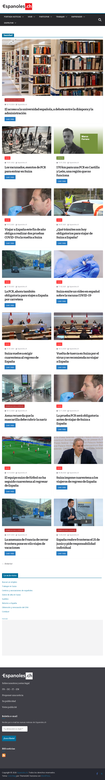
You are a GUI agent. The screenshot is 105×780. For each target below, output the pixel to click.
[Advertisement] (52, 638)
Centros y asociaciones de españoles (17, 590)
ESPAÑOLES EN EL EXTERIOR (15, 100)
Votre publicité (9, 707)
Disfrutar (8, 23)
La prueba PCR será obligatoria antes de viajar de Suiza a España (77, 419)
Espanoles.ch (22, 104)
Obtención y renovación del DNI (15, 607)
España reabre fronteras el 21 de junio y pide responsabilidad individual (78, 543)
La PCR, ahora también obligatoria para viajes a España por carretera (26, 295)
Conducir (5, 611)
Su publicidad (9, 701)
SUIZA (7, 158)
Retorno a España (9, 603)
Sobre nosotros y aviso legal (16, 683)
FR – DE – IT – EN (10, 689)
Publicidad (5, 619)
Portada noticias (12, 16)
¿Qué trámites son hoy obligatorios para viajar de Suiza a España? (74, 233)
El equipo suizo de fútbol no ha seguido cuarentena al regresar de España (26, 481)
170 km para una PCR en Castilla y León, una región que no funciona (78, 171)
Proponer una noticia (12, 695)
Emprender (76, 16)
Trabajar (60, 16)
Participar (44, 16)
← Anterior (7, 563)
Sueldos (5, 599)
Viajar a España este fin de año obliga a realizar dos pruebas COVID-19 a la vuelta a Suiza (25, 233)
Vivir (30, 16)
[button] (22, 17)
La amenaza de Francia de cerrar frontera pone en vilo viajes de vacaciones (26, 543)
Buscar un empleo (9, 582)
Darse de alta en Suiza (11, 594)
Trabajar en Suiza (9, 586)
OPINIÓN (60, 158)
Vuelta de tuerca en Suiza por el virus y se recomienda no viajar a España (77, 357)
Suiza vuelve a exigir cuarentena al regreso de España (21, 357)
